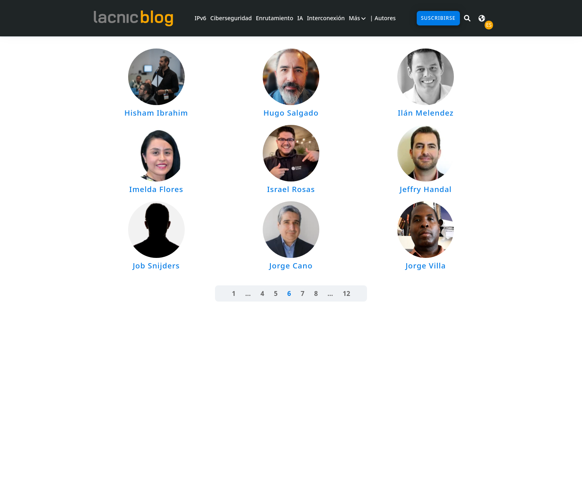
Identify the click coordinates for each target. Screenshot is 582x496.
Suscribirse (438, 18)
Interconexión (326, 18)
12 (346, 293)
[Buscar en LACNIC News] (467, 18)
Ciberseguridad (231, 18)
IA (300, 18)
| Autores (383, 18)
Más (357, 18)
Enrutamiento (274, 18)
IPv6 (200, 18)
